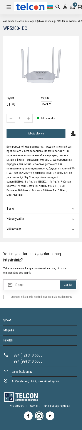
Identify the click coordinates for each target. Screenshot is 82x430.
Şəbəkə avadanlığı (46, 21)
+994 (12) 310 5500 (27, 355)
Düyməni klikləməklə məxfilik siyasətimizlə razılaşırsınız (41, 296)
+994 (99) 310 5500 (27, 361)
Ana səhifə (8, 21)
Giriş (65, 7)
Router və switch (67, 21)
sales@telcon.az (22, 371)
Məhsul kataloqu (25, 21)
